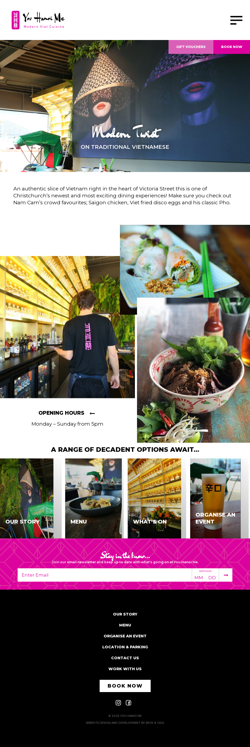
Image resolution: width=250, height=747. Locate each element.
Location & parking (125, 647)
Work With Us (125, 668)
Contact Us (125, 658)
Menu (125, 625)
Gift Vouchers (191, 47)
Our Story (125, 614)
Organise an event (125, 636)
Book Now (231, 47)
